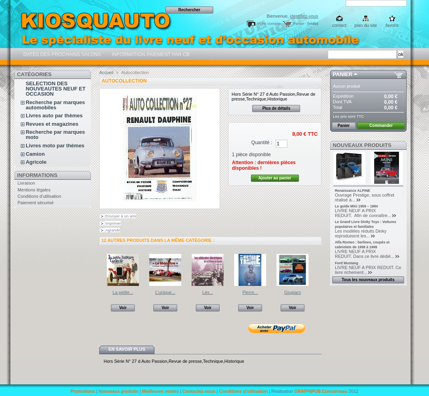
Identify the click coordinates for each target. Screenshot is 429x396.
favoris (392, 25)
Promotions (82, 391)
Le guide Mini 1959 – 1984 (356, 206)
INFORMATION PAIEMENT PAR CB (149, 54)
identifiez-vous (304, 16)
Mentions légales (34, 189)
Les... (207, 292)
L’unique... (165, 292)
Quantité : (261, 142)
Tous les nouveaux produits (368, 279)
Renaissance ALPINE (352, 191)
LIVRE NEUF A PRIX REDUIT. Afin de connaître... (363, 213)
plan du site (366, 25)
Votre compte (268, 23)
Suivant (318, 269)
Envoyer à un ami (120, 216)
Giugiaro (292, 292)
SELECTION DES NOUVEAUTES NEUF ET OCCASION (56, 88)
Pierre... (250, 292)
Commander (381, 125)
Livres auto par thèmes (54, 116)
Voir (123, 308)
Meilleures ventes (160, 391)
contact (339, 25)
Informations (37, 175)
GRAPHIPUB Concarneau (320, 391)
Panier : (300, 23)
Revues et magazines (52, 124)
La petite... (122, 292)
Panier (343, 74)
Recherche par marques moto (55, 134)
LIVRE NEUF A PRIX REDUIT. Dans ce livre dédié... (365, 254)
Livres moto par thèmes (55, 146)
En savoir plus (126, 349)
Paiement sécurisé (36, 202)
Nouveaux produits (362, 145)
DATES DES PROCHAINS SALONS (61, 54)
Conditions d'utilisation (39, 196)
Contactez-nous (199, 391)
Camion (35, 154)
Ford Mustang (346, 263)
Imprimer (113, 223)
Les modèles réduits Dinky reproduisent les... (361, 233)
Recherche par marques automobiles (55, 105)
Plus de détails (276, 108)
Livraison (26, 183)
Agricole (36, 162)
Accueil (106, 72)
